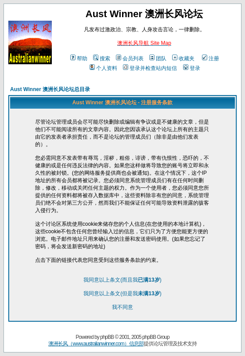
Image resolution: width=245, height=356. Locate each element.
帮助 (78, 58)
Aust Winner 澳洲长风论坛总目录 (50, 89)
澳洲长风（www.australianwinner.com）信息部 (95, 344)
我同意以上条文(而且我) (122, 280)
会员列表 (130, 58)
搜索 (101, 58)
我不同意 (122, 307)
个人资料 (103, 68)
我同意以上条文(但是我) (122, 293)
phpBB (107, 337)
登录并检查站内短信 (150, 68)
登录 (191, 68)
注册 (210, 58)
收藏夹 (183, 58)
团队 (157, 58)
